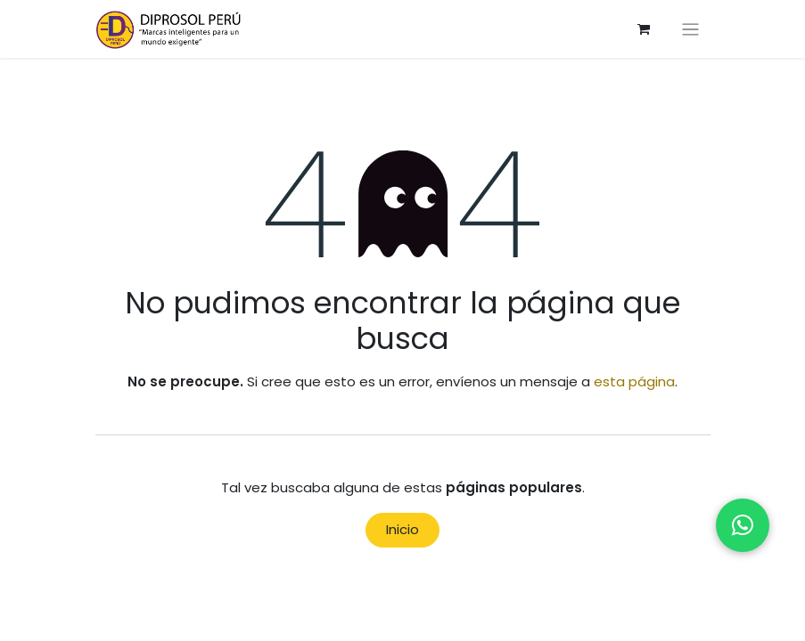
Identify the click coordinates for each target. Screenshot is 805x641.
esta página (634, 381)
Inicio (402, 529)
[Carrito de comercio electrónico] (643, 29)
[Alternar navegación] (690, 29)
